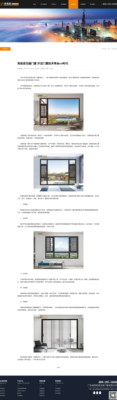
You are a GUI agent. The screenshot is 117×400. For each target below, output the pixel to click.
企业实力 (2, 393)
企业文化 (2, 391)
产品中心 (53, 4)
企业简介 (2, 388)
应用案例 (63, 4)
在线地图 (57, 393)
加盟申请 (42, 395)
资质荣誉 (2, 395)
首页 (34, 4)
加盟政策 (42, 391)
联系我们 (92, 4)
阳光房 (19, 393)
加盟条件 (42, 393)
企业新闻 (57, 388)
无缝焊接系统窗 (21, 388)
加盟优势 (42, 388)
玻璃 (74, 307)
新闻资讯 (73, 4)
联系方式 (57, 391)
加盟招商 (83, 4)
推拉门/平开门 (21, 391)
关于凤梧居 (43, 4)
